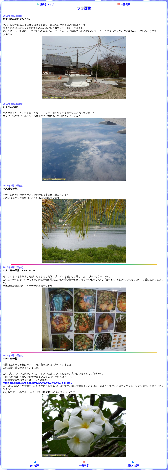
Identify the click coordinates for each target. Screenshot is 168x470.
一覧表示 (123, 4)
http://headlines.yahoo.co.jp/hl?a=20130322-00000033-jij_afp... (37, 383)
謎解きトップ (45, 4)
